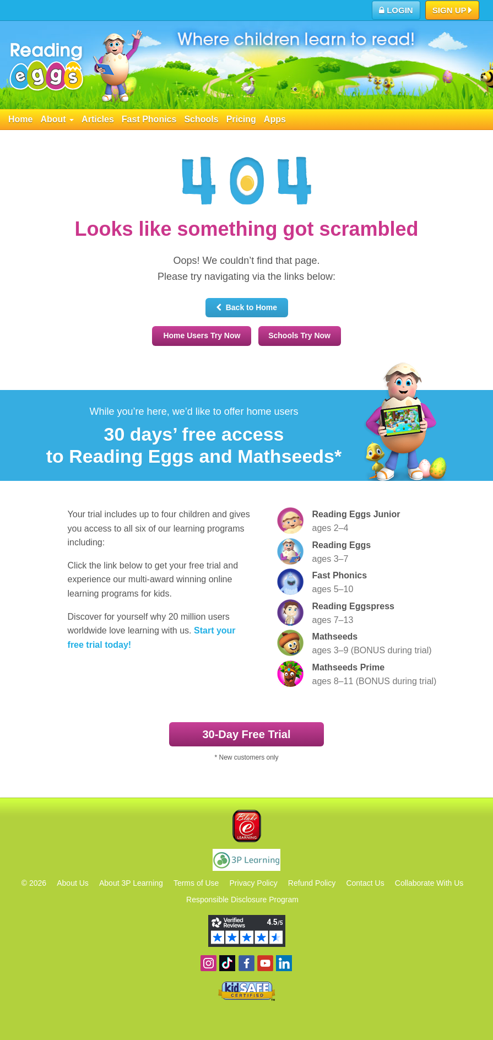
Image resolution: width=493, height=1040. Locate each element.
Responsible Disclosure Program (242, 899)
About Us (73, 883)
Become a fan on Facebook (246, 963)
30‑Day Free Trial (246, 734)
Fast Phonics (149, 119)
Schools (201, 119)
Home (20, 119)
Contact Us (365, 883)
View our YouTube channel (265, 963)
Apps (275, 119)
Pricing (241, 119)
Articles (98, 119)
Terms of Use (196, 883)
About (57, 119)
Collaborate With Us (429, 883)
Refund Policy (311, 883)
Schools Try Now (299, 335)
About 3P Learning (131, 883)
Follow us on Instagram (208, 963)
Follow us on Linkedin (284, 963)
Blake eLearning (246, 826)
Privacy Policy (254, 883)
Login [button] (396, 10)
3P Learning (246, 860)
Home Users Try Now (201, 335)
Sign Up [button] (452, 11)
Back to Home (246, 307)
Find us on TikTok (227, 963)
